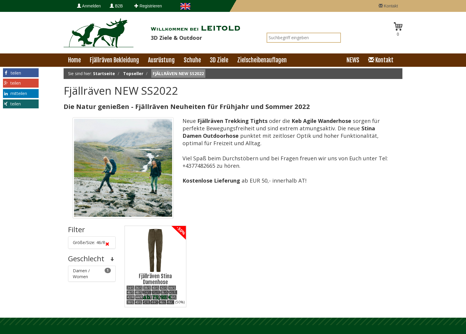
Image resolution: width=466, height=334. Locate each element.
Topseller (133, 73)
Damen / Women (92, 273)
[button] (21, 72)
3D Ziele (219, 60)
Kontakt (388, 6)
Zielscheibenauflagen (262, 60)
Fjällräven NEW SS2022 (178, 73)
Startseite (104, 73)
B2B (116, 6)
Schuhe (192, 60)
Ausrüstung (161, 60)
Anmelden (89, 6)
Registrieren (148, 6)
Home (74, 60)
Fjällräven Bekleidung (114, 60)
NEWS (353, 60)
